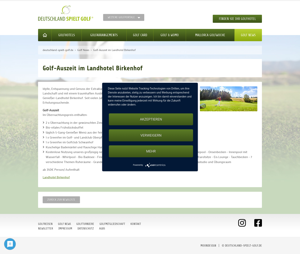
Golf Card (140, 35)
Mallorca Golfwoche (210, 35)
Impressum (65, 228)
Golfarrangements (104, 35)
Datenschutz (85, 228)
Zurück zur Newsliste (61, 200)
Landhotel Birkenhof (56, 177)
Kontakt (135, 224)
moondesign (208, 245)
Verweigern (150, 135)
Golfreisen (45, 224)
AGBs (102, 228)
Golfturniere (85, 224)
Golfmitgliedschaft (112, 224)
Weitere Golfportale (121, 17)
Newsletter (45, 228)
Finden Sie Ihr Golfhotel (237, 19)
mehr (151, 151)
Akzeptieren (151, 119)
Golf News (248, 35)
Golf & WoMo (170, 35)
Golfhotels (66, 35)
